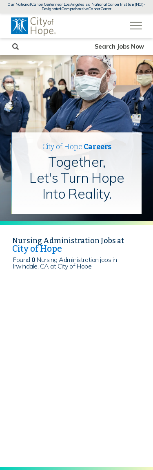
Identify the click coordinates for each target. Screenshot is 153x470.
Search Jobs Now (119, 46)
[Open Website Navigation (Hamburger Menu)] (135, 21)
